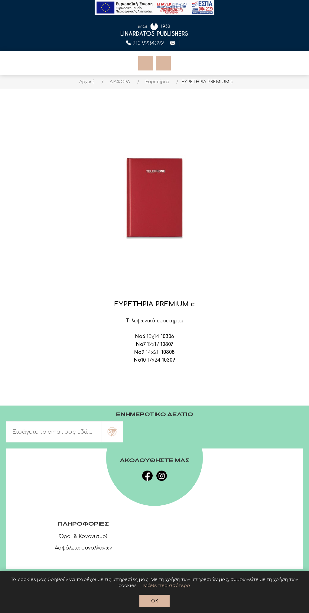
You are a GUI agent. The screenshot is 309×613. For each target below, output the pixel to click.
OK (154, 601)
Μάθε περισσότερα (166, 585)
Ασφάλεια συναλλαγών (83, 548)
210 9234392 (145, 42)
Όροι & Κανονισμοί (83, 536)
